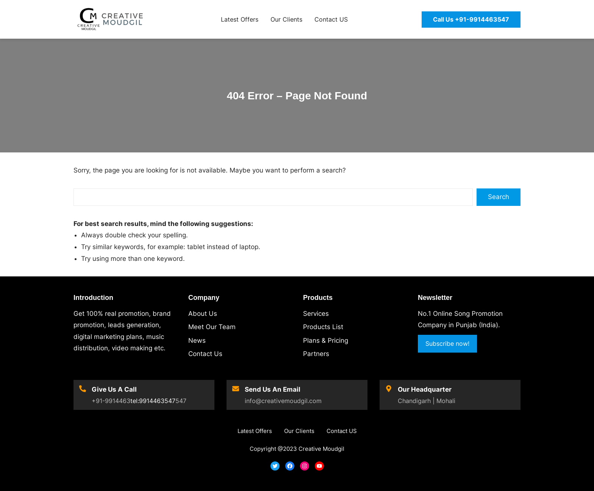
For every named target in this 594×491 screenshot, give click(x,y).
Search (498, 197)
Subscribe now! (447, 343)
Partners (316, 354)
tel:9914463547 (152, 401)
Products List (323, 327)
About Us (202, 313)
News (197, 340)
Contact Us (205, 354)
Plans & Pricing (325, 340)
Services (316, 313)
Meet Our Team (212, 327)
